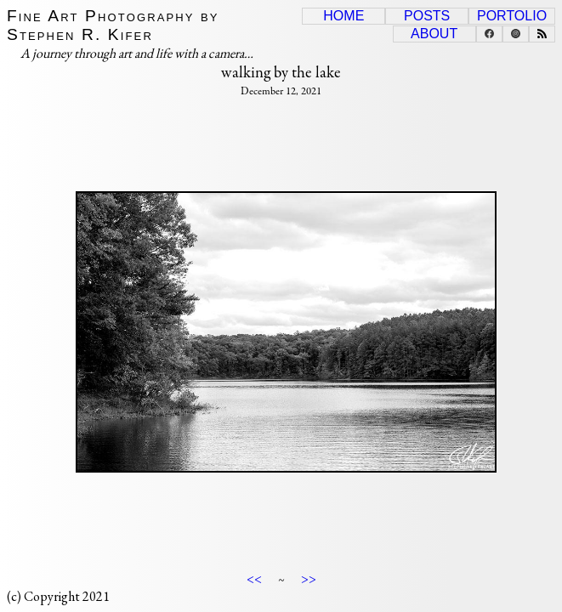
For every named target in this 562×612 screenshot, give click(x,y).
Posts (427, 15)
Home (343, 15)
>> (308, 578)
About (434, 33)
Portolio (512, 15)
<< (254, 578)
